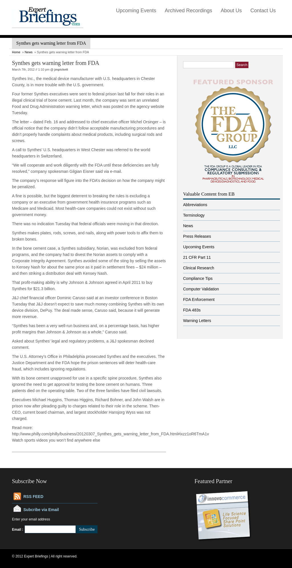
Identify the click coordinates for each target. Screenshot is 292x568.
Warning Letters (197, 320)
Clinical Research (198, 268)
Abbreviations (195, 204)
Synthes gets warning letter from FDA (55, 63)
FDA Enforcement (199, 299)
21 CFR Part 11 (197, 257)
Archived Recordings (188, 10)
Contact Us (263, 10)
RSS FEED (33, 496)
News (29, 52)
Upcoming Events (136, 10)
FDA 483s (191, 310)
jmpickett (61, 69)
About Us (231, 10)
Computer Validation (201, 289)
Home (16, 52)
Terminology (193, 215)
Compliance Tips (198, 278)
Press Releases (197, 236)
